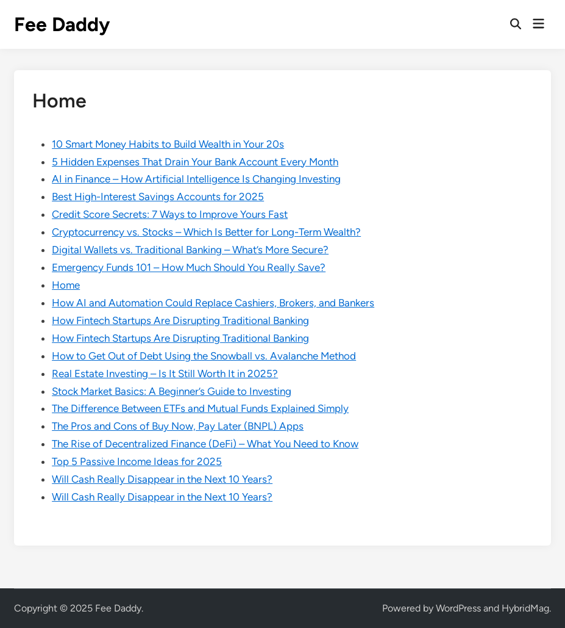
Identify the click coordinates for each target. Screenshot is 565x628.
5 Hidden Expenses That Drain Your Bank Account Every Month (195, 162)
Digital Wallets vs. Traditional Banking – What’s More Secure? (190, 250)
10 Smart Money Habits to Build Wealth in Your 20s (168, 144)
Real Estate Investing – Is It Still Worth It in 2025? (165, 373)
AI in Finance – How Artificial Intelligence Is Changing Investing (196, 179)
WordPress (458, 608)
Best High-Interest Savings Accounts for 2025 (158, 196)
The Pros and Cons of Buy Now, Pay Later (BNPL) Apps (178, 426)
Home (66, 285)
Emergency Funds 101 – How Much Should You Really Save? (188, 267)
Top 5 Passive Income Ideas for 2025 (137, 461)
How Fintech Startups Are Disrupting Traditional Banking (180, 320)
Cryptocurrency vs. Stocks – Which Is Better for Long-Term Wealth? (206, 232)
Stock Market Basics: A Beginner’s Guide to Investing (171, 391)
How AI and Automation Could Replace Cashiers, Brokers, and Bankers (213, 303)
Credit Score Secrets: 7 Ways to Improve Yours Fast (170, 214)
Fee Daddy (62, 24)
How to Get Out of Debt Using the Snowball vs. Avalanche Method (204, 356)
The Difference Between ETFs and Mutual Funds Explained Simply (200, 408)
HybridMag (525, 608)
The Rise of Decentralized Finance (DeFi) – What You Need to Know (205, 444)
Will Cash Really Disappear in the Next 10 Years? (162, 479)
